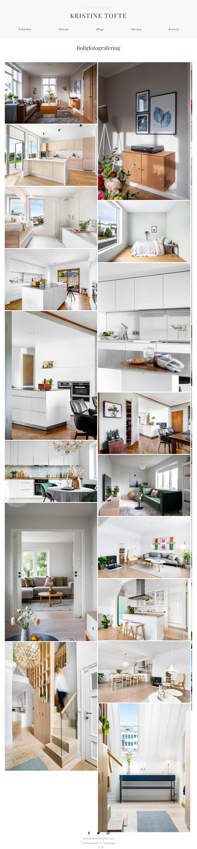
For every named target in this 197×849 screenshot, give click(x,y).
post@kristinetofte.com (98, 838)
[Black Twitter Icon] (98, 833)
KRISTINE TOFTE (98, 15)
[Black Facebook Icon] (89, 833)
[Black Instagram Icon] (108, 833)
